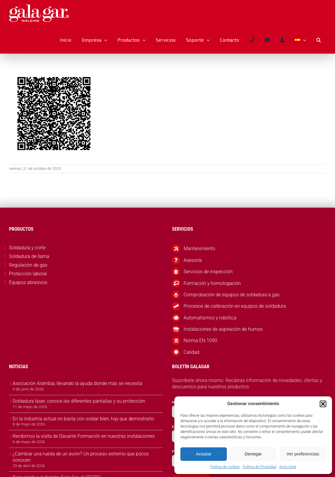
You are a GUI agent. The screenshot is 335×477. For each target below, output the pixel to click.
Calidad (191, 352)
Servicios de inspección (208, 271)
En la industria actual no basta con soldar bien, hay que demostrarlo (83, 419)
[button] (323, 404)
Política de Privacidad (259, 467)
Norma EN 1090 (200, 340)
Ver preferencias (302, 453)
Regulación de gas (28, 265)
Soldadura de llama (29, 256)
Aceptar (204, 453)
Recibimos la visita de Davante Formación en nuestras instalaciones (84, 436)
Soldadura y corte (27, 247)
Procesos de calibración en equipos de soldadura (234, 306)
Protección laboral (28, 274)
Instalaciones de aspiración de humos (222, 329)
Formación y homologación (212, 283)
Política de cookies (225, 467)
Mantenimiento (199, 248)
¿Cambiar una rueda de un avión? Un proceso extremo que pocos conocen (81, 457)
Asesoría (192, 260)
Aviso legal (287, 467)
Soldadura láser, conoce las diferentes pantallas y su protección (79, 401)
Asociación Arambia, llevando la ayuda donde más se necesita (77, 383)
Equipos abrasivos (28, 282)
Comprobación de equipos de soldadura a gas (231, 295)
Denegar (253, 453)
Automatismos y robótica (209, 318)
